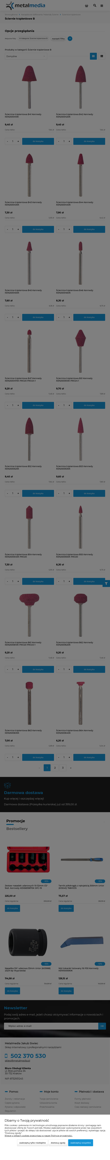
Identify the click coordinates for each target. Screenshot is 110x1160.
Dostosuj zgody (58, 1143)
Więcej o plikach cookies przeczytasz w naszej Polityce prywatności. (38, 1135)
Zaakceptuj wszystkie (80, 1143)
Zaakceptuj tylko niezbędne (32, 1143)
